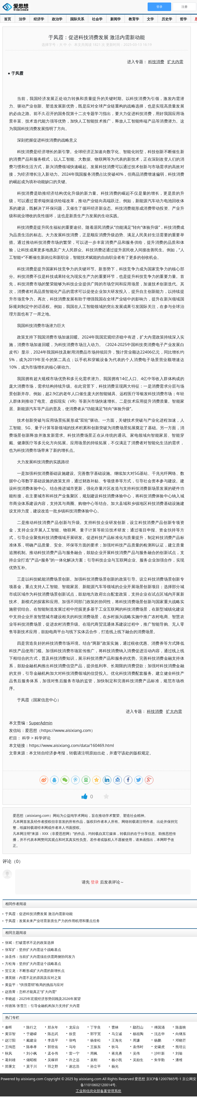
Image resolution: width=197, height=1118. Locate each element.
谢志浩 (74, 1066)
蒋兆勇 (117, 1053)
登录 (95, 882)
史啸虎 (159, 1046)
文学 (150, 19)
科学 (26, 738)
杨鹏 (157, 1040)
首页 (7, 19)
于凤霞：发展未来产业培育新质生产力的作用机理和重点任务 (52, 920)
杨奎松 (95, 1040)
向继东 (180, 1033)
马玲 (72, 1046)
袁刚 (93, 1059)
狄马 (115, 1046)
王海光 (117, 1040)
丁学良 (95, 1027)
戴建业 (31, 1040)
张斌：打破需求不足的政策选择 (29, 942)
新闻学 (115, 19)
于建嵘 (31, 1033)
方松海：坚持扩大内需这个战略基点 (33, 963)
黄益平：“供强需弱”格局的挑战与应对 (34, 984)
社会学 (97, 19)
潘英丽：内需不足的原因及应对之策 (33, 977)
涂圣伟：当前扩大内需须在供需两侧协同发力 (40, 956)
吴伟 (136, 1053)
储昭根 (31, 1059)
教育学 (134, 19)
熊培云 (180, 1046)
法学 (22, 19)
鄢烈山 (138, 1027)
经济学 (39, 19)
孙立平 (95, 1066)
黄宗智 (10, 1033)
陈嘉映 (180, 1027)
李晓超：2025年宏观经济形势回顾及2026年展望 (43, 998)
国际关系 (77, 19)
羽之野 (53, 1066)
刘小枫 (31, 1053)
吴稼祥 (53, 1059)
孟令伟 (53, 1053)
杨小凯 (117, 1059)
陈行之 (31, 1027)
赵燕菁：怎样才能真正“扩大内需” (31, 991)
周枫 (93, 1053)
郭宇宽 (95, 1033)
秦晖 (8, 1027)
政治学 (57, 19)
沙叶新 (159, 1053)
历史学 (167, 19)
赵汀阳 (10, 1040)
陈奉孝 (31, 1046)
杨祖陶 (138, 1033)
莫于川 (31, 1066)
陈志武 (53, 1033)
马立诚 (117, 1033)
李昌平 (53, 1040)
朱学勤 (159, 1059)
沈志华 (159, 1033)
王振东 (95, 1046)
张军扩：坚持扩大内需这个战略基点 (33, 949)
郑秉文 (10, 1066)
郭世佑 (53, 1046)
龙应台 (74, 1027)
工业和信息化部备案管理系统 (98, 1090)
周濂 (136, 1040)
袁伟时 (138, 1046)
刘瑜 (178, 1053)
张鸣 (72, 1040)
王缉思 (10, 1046)
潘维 (178, 1059)
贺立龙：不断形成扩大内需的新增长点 (35, 970)
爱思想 (17, 8)
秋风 (8, 1053)
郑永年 (53, 1027)
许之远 (74, 1059)
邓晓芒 (180, 1040)
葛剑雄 (10, 1059)
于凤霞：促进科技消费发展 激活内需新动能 (39, 913)
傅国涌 (159, 1027)
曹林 (115, 1027)
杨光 (115, 1066)
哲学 (183, 19)
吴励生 (138, 1059)
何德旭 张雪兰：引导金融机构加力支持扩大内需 (42, 1005)
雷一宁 (74, 1053)
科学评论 (43, 738)
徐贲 (72, 1033)
